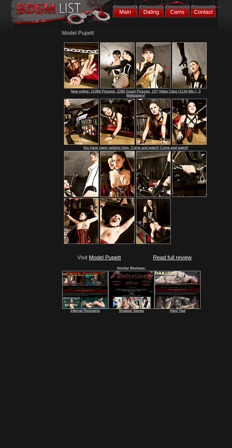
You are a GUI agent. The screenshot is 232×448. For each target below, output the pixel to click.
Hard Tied (177, 311)
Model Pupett (105, 257)
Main (125, 12)
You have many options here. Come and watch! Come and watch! (135, 148)
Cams (177, 12)
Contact (203, 12)
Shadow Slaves (131, 311)
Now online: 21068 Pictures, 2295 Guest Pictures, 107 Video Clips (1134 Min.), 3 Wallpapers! (136, 93)
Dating (151, 12)
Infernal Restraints (85, 311)
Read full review (172, 257)
